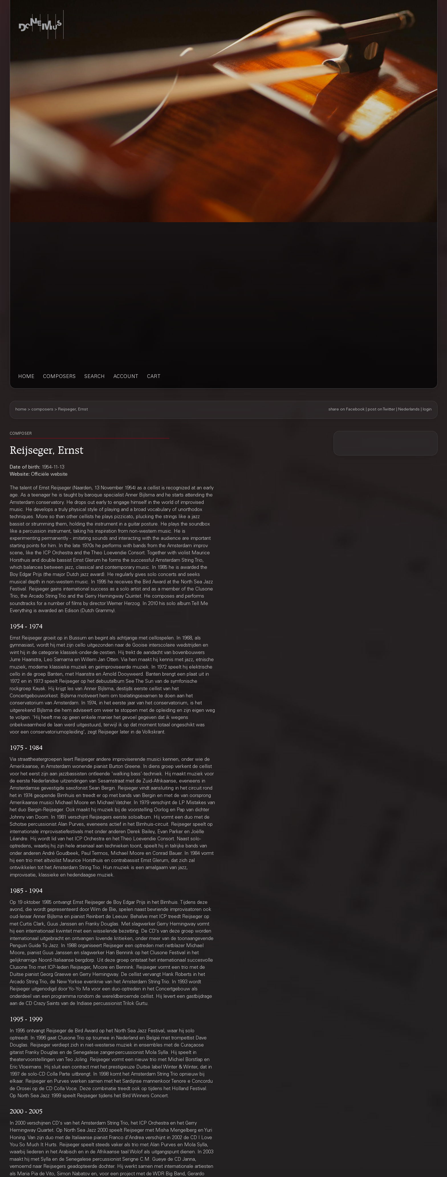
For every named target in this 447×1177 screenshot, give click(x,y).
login (427, 410)
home (26, 377)
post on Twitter (381, 410)
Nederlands (409, 410)
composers (59, 377)
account (126, 377)
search (94, 377)
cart (154, 377)
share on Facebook (346, 410)
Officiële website (49, 474)
